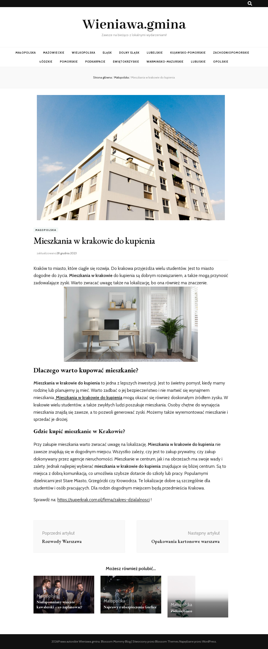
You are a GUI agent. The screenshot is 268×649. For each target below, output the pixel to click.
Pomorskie (69, 61)
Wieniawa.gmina (134, 25)
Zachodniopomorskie (231, 52)
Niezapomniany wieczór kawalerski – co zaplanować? (59, 604)
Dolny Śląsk (129, 52)
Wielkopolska (83, 52)
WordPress (209, 641)
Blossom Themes (167, 641)
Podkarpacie (95, 61)
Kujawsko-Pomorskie (188, 52)
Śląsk (107, 52)
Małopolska (25, 52)
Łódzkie (46, 61)
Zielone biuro (181, 611)
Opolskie (220, 61)
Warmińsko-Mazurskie (165, 61)
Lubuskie (198, 61)
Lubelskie (155, 52)
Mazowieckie (53, 52)
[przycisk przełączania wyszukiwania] (250, 3)
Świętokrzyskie (126, 61)
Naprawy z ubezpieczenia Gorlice (130, 607)
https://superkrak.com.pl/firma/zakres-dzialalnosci (103, 499)
